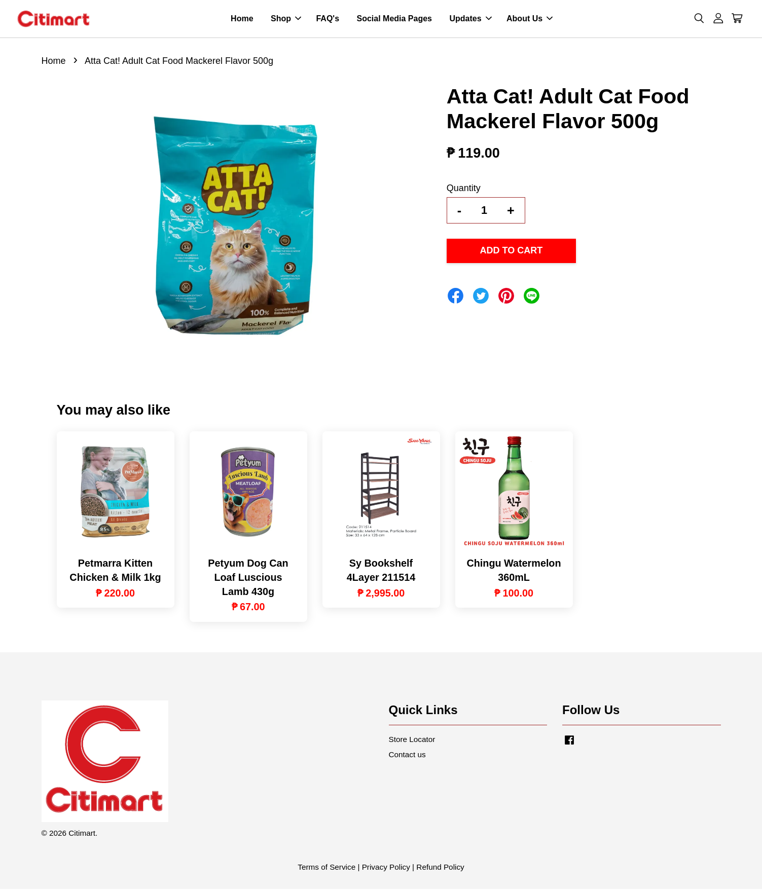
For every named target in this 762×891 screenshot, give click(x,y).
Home (242, 19)
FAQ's (327, 19)
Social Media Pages (394, 19)
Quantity (464, 189)
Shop (286, 19)
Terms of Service (326, 869)
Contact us (407, 756)
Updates (470, 19)
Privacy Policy (386, 869)
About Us (529, 19)
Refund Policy (440, 869)
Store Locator (412, 740)
